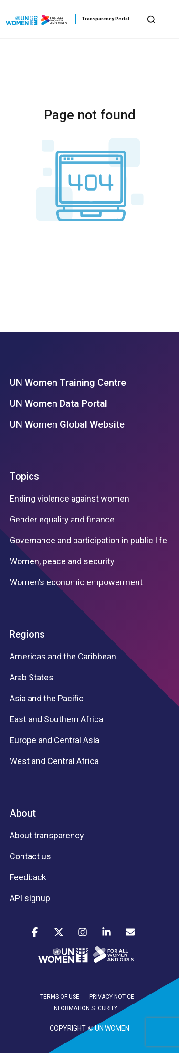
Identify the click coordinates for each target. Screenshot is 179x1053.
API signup (30, 898)
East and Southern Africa (56, 719)
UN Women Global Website (67, 424)
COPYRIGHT (68, 1028)
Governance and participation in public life (88, 540)
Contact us (30, 856)
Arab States (31, 677)
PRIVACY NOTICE (111, 997)
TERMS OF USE (59, 997)
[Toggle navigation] (166, 19)
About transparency (47, 835)
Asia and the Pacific (47, 698)
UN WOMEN (112, 1028)
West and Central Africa (54, 761)
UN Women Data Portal (58, 403)
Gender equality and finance (62, 519)
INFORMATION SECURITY (85, 1008)
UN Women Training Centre (68, 382)
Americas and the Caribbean (63, 656)
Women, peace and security (62, 561)
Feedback (28, 877)
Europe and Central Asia (54, 740)
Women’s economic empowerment (76, 582)
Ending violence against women (69, 498)
